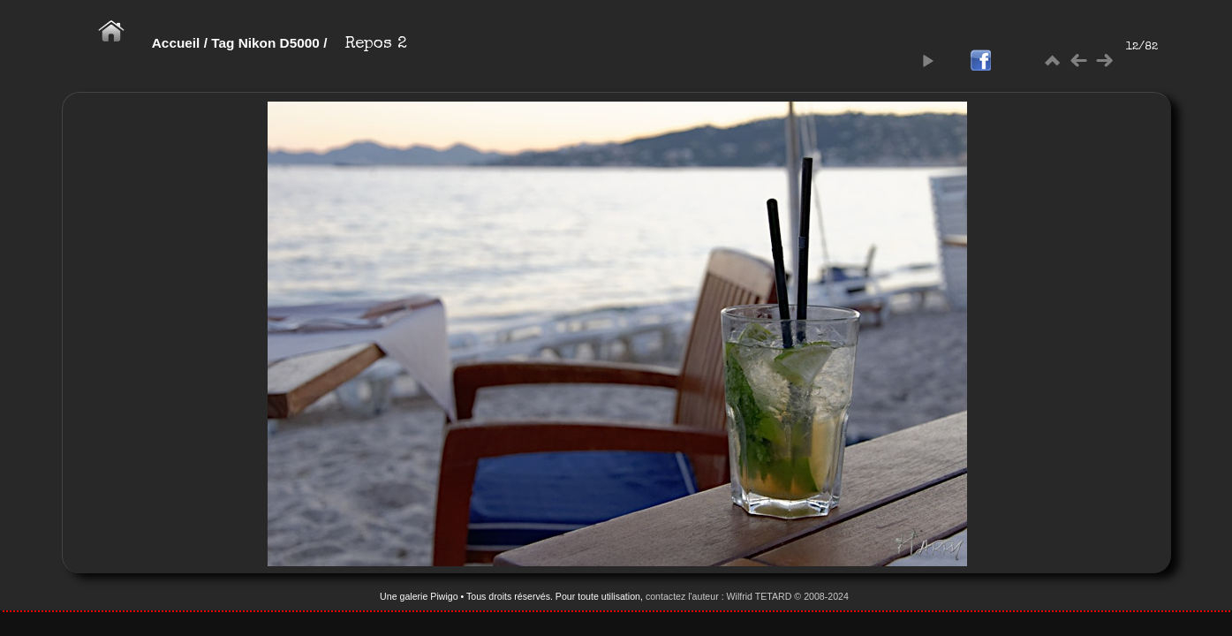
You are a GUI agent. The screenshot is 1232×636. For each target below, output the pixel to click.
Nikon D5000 (279, 42)
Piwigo (443, 596)
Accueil (176, 42)
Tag (222, 42)
